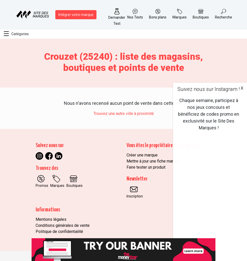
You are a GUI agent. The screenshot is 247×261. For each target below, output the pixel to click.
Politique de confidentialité (59, 231)
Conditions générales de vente (63, 225)
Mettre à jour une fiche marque (153, 161)
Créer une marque (142, 155)
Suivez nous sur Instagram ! (209, 89)
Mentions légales (51, 219)
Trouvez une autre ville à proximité (123, 113)
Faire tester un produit (146, 167)
